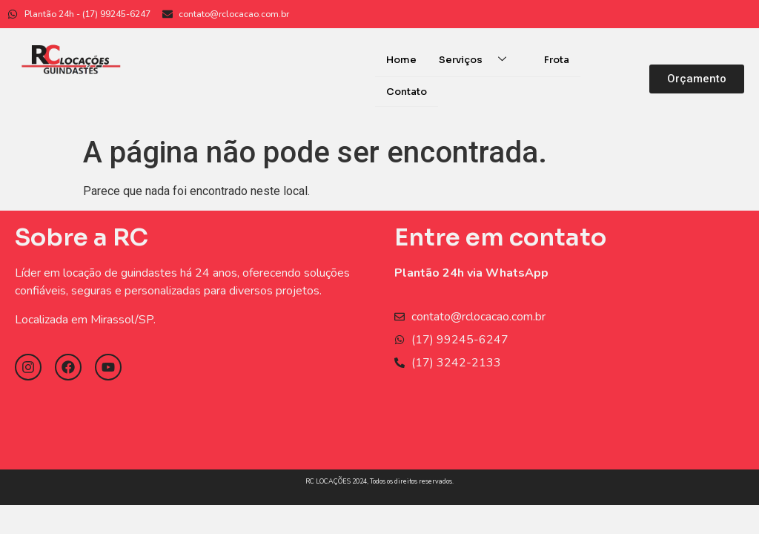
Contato (406, 91)
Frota (556, 59)
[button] (696, 78)
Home (401, 59)
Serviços (478, 59)
